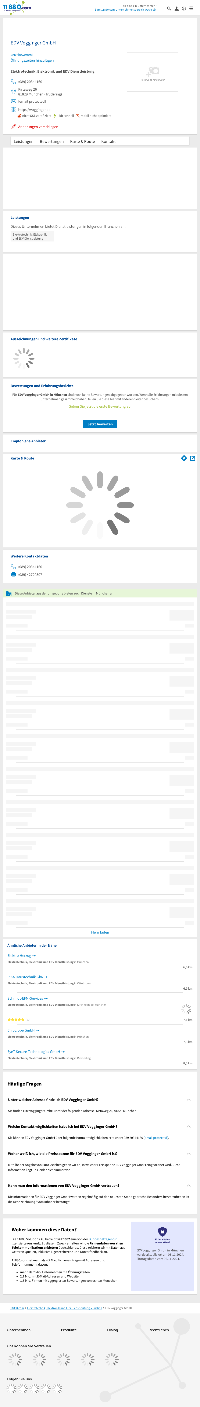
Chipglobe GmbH (21, 1030)
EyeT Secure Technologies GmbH (33, 1051)
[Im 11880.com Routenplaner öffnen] (184, 457)
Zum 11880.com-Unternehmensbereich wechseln (126, 9)
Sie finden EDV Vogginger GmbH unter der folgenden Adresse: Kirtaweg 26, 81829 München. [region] (72, 1111)
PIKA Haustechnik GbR (25, 976)
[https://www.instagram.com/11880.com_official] (23, 1388)
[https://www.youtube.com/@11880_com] (57, 1388)
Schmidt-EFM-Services (25, 998)
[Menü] (193, 8)
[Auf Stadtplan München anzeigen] (192, 458)
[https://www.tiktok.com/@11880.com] (34, 1388)
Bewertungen (52, 141)
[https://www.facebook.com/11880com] (11, 1388)
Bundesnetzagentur (103, 1239)
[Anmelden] (178, 8)
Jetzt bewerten (100, 424)
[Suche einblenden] (171, 8)
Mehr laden (100, 932)
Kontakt (108, 141)
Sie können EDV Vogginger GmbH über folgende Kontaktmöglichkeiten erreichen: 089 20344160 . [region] (88, 1137)
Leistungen (23, 141)
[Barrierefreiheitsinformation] (185, 8)
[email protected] (156, 1137)
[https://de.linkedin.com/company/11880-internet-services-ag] (45, 1388)
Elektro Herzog (19, 955)
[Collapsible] (188, 1099)
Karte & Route (82, 141)
